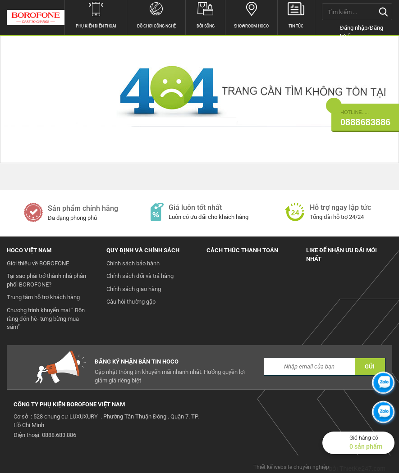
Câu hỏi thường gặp (131, 301)
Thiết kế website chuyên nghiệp (291, 467)
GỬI (370, 366)
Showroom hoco (251, 14)
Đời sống (205, 14)
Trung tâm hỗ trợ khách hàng (43, 297)
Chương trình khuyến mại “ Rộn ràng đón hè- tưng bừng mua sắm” (46, 318)
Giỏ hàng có (371, 443)
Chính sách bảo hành (133, 263)
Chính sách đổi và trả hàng (140, 276)
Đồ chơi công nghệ (156, 14)
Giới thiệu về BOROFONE (38, 263)
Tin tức (296, 14)
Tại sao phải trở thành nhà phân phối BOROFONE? (46, 280)
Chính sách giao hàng (133, 289)
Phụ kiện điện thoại (96, 14)
